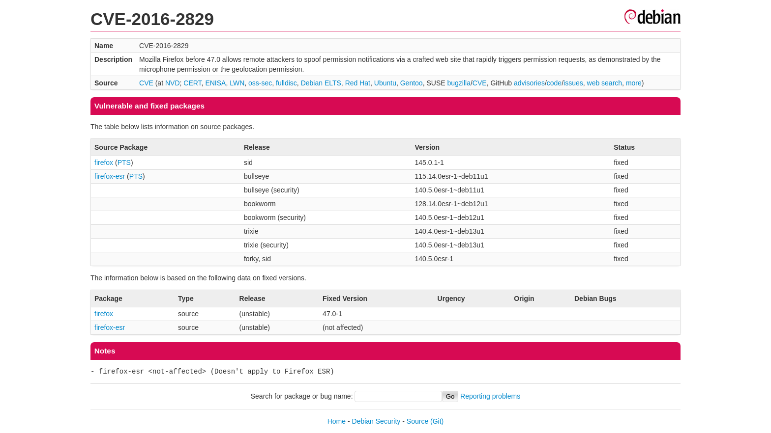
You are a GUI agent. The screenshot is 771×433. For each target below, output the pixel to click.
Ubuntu (385, 83)
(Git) (437, 421)
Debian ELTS (321, 83)
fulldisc (286, 83)
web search (605, 83)
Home (336, 421)
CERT (192, 83)
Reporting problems (490, 396)
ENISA (215, 83)
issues (573, 83)
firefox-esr (109, 176)
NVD (172, 83)
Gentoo (411, 83)
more (634, 83)
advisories (529, 83)
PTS (124, 162)
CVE (146, 83)
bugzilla (458, 83)
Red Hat (357, 83)
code (554, 83)
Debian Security (376, 421)
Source (417, 421)
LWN (237, 83)
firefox (103, 162)
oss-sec (260, 83)
